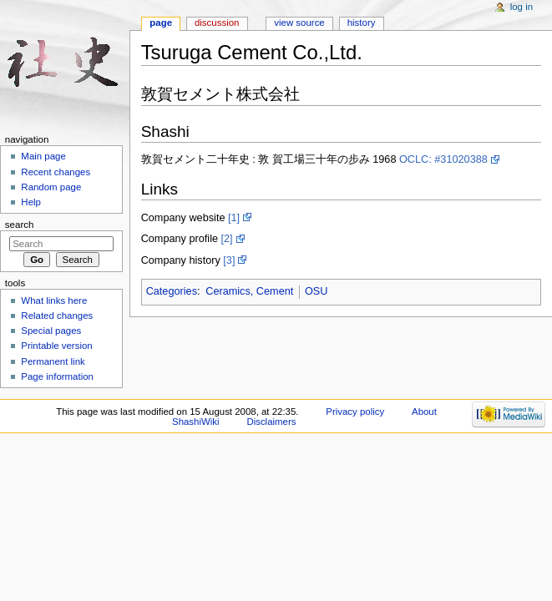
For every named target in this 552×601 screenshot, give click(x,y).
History (361, 23)
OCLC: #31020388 (443, 159)
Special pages (51, 331)
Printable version (56, 346)
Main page (43, 156)
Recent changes (55, 172)
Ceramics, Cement (249, 291)
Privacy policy (355, 412)
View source (299, 23)
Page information (57, 376)
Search (19, 225)
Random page (51, 187)
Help (31, 202)
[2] (227, 239)
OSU (316, 291)
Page (160, 23)
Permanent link (52, 361)
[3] (229, 260)
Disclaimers (271, 422)
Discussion (217, 23)
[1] (234, 218)
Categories (171, 291)
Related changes (57, 316)
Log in (521, 7)
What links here (54, 300)
